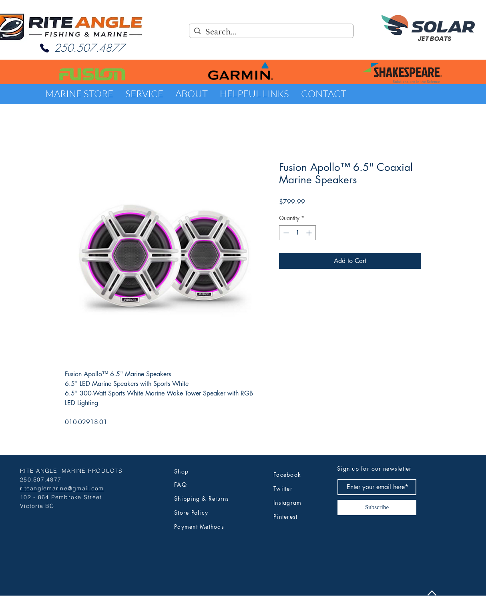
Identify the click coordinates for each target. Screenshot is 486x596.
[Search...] (270, 32)
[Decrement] (285, 233)
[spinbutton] (297, 233)
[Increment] (310, 233)
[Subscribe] (377, 507)
